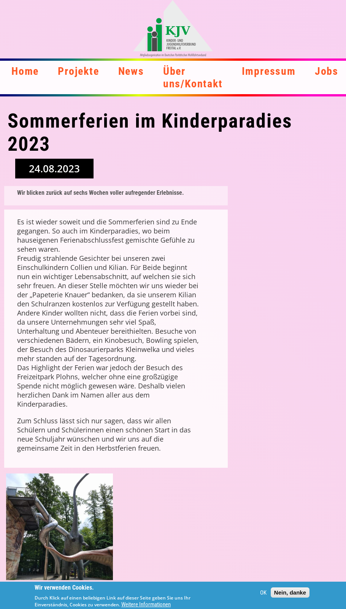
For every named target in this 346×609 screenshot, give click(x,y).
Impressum (269, 71)
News (131, 71)
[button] (59, 526)
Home (25, 71)
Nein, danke (290, 595)
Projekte (78, 71)
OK (263, 594)
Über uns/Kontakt (193, 77)
